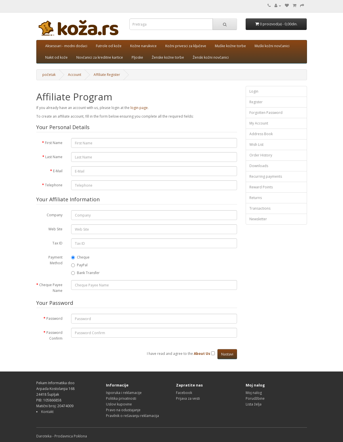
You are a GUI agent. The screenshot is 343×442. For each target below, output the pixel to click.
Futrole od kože (109, 45)
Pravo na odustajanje (123, 409)
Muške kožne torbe (230, 45)
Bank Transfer (85, 272)
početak (49, 74)
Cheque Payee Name (50, 287)
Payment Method (55, 260)
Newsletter (258, 219)
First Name (53, 142)
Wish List (256, 144)
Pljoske (137, 57)
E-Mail (57, 171)
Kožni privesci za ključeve (185, 45)
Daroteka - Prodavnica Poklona (61, 436)
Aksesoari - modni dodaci (66, 45)
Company (54, 215)
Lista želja (253, 404)
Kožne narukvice (143, 45)
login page (139, 107)
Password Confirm (54, 335)
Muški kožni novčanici (272, 45)
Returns (255, 197)
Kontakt (47, 411)
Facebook (184, 392)
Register (256, 102)
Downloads (258, 165)
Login (253, 91)
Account (74, 74)
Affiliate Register (107, 74)
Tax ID (57, 243)
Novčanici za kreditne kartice (99, 57)
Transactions (259, 208)
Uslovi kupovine (119, 404)
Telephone (53, 185)
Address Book (261, 133)
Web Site (55, 229)
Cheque (80, 257)
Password (54, 318)
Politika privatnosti (121, 398)
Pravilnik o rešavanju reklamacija (132, 415)
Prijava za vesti (188, 398)
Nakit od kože (56, 57)
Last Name (53, 156)
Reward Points (261, 187)
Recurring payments (265, 176)
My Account (258, 123)
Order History (260, 155)
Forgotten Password (266, 112)
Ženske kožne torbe (168, 57)
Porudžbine (255, 398)
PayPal (79, 265)
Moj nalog (254, 392)
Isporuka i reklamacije (124, 392)
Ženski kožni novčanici (211, 57)
